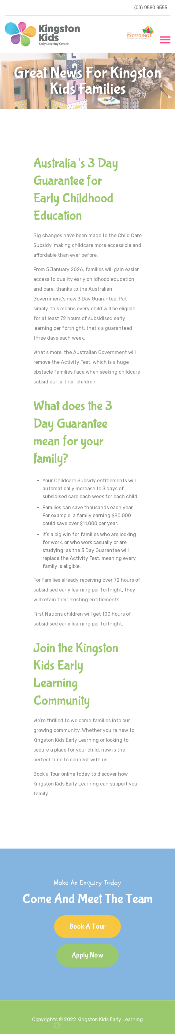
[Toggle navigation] (165, 39)
